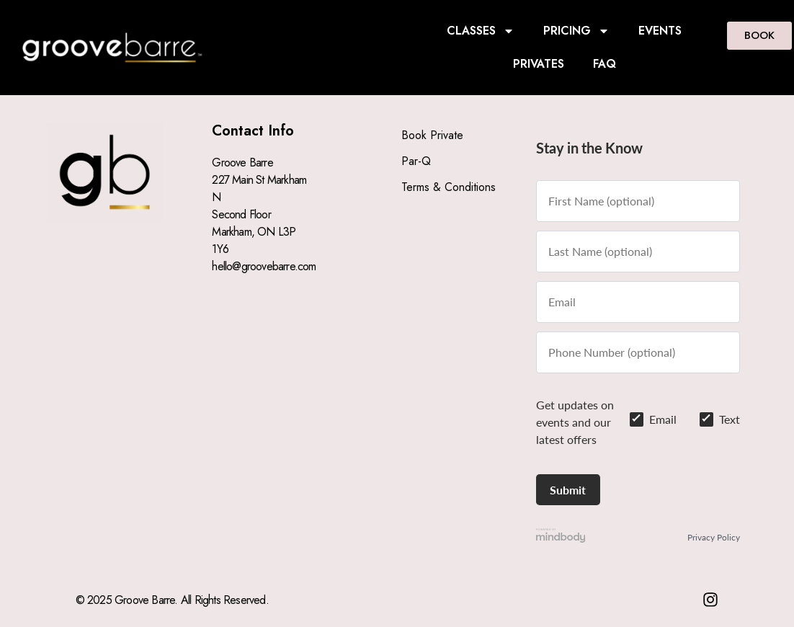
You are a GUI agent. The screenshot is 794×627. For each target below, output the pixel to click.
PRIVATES (538, 63)
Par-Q (416, 161)
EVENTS (660, 30)
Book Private (432, 135)
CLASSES (480, 31)
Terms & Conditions (448, 187)
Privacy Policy (713, 537)
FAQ (604, 63)
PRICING (576, 31)
